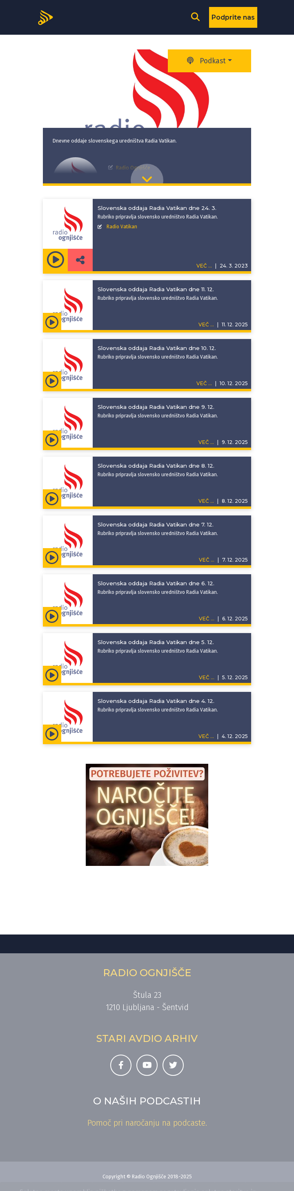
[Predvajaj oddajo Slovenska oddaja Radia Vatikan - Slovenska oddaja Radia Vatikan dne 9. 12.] (52, 439)
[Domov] (48, 17)
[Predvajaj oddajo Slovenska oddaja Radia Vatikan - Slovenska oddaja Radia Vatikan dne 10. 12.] (52, 380)
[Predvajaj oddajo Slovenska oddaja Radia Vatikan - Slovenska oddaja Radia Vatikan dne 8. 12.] (52, 497)
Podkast (206, 61)
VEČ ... (206, 324)
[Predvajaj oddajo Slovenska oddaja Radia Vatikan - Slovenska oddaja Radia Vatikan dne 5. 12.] (52, 674)
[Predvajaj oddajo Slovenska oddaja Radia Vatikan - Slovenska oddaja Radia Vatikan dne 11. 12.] (52, 321)
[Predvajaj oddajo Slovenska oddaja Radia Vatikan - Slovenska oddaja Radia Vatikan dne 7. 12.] (52, 556)
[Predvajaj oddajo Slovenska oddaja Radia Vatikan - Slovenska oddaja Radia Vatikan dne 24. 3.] (55, 260)
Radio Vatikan (122, 227)
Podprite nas (233, 17)
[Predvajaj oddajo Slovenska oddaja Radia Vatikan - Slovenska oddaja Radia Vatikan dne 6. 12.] (52, 615)
